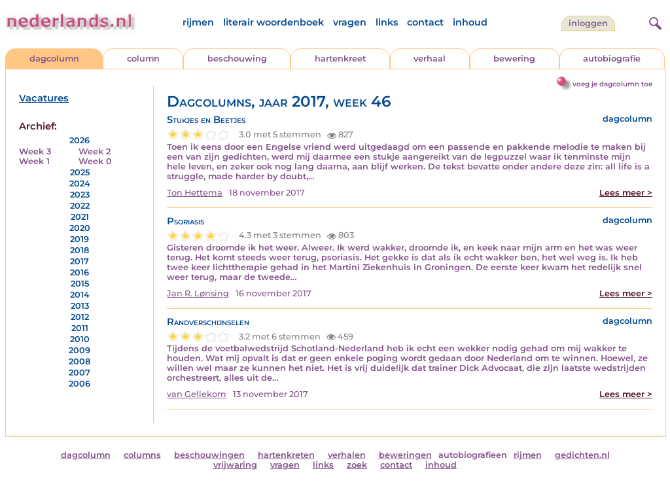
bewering (514, 58)
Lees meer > (625, 193)
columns (142, 455)
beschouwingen (209, 455)
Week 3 (35, 151)
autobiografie (612, 58)
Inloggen (588, 23)
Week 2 (95, 151)
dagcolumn (54, 58)
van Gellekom (196, 394)
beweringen (405, 455)
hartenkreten (286, 455)
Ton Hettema (194, 193)
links (387, 22)
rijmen (198, 22)
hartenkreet (340, 58)
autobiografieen (472, 455)
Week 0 (95, 161)
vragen (349, 22)
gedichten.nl (582, 455)
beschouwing (237, 58)
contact (425, 22)
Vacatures (44, 98)
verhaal (430, 58)
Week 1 (34, 161)
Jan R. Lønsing (198, 293)
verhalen (347, 455)
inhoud (470, 22)
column (143, 58)
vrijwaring (235, 465)
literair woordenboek (273, 22)
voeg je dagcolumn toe (612, 84)
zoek (357, 465)
